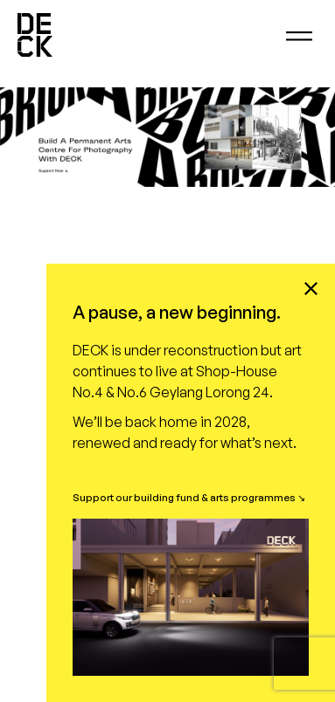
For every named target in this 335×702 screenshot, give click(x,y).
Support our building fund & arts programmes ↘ (189, 497)
